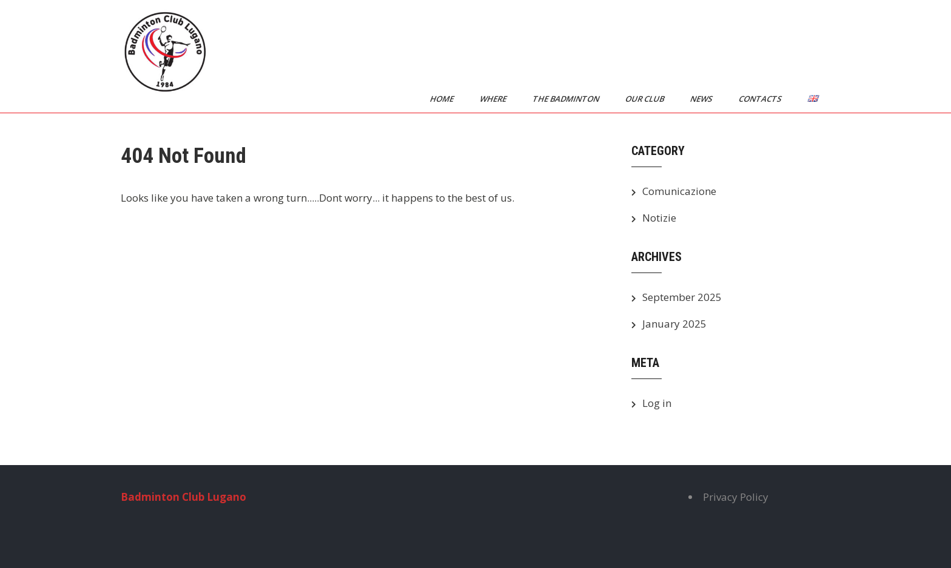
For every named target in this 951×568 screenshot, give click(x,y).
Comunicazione (679, 191)
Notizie (659, 218)
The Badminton (566, 98)
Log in (656, 403)
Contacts (761, 98)
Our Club (645, 98)
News (702, 98)
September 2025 (682, 297)
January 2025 (674, 324)
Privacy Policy (735, 497)
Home (443, 98)
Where (494, 98)
